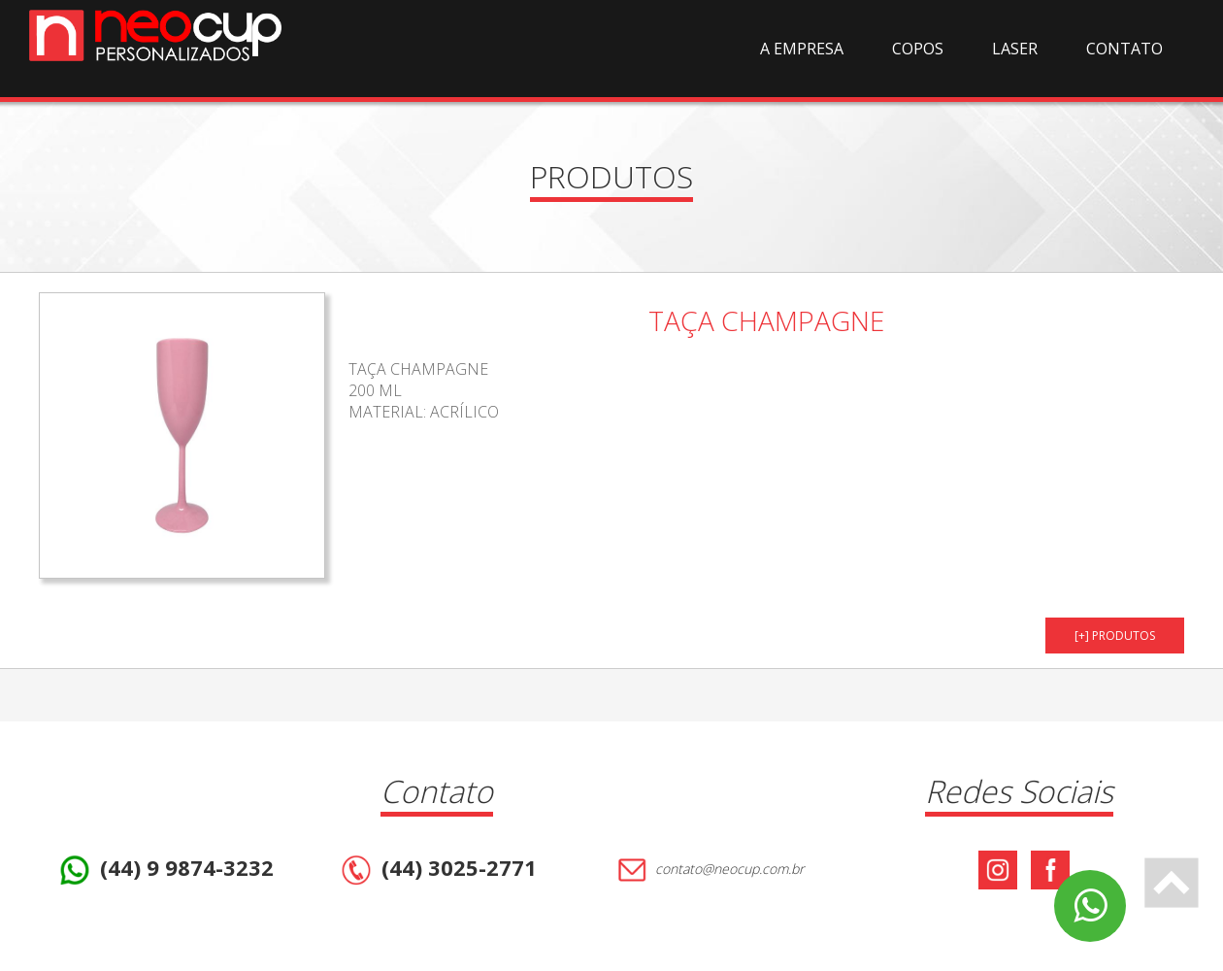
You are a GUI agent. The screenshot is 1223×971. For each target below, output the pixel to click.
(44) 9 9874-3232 (164, 870)
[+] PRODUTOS (1114, 635)
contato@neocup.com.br (708, 870)
